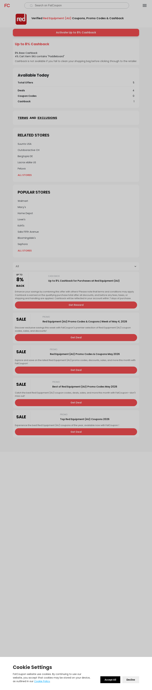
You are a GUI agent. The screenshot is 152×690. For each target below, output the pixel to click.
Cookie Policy (42, 681)
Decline (130, 679)
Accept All (110, 679)
